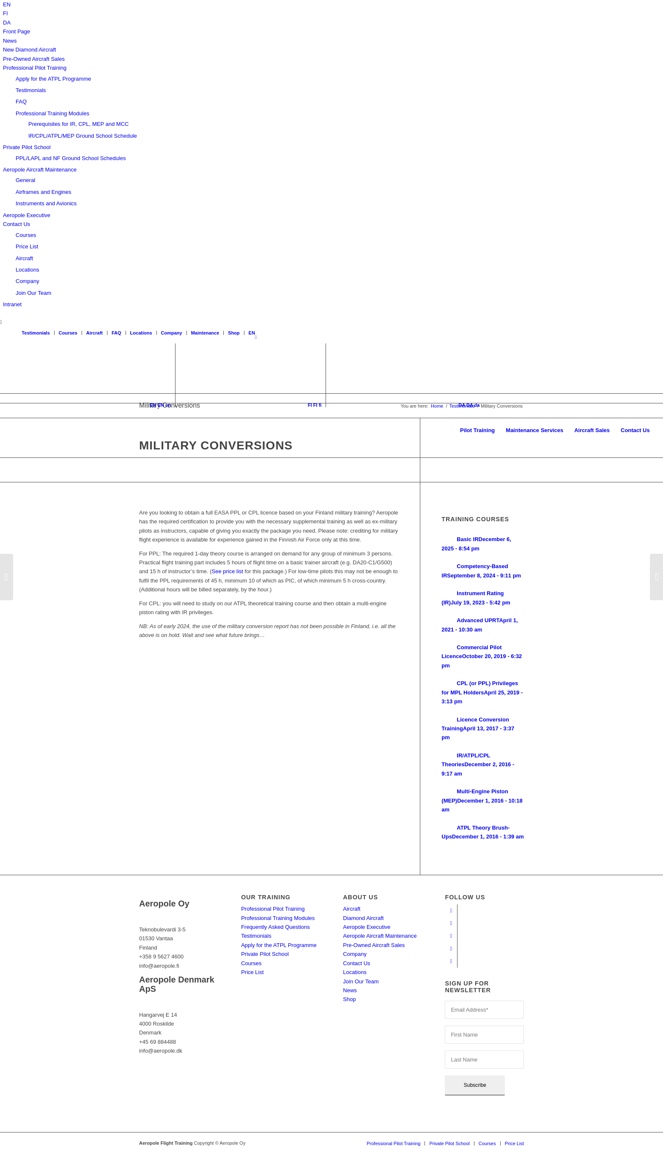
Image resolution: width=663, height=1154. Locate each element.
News (10, 41)
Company (27, 281)
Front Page (16, 31)
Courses (26, 235)
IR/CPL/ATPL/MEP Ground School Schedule (82, 136)
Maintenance (205, 332)
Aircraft (24, 258)
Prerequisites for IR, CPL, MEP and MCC (78, 124)
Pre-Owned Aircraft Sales (34, 59)
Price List (27, 246)
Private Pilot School (27, 147)
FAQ (21, 101)
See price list (227, 571)
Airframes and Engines (43, 192)
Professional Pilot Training (34, 68)
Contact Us (16, 224)
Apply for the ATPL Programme (53, 79)
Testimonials (31, 90)
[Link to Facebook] (451, 910)
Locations (27, 270)
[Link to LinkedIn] (451, 948)
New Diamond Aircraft (29, 49)
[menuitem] (7, 4)
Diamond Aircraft (363, 918)
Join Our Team (33, 293)
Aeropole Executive (26, 215)
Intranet (12, 304)
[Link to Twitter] (451, 961)
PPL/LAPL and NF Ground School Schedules (71, 158)
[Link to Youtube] (451, 923)
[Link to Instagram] (451, 936)
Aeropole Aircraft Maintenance (40, 169)
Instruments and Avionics (46, 203)
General (25, 180)
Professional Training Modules (52, 113)
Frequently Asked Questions (275, 927)
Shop (234, 332)
